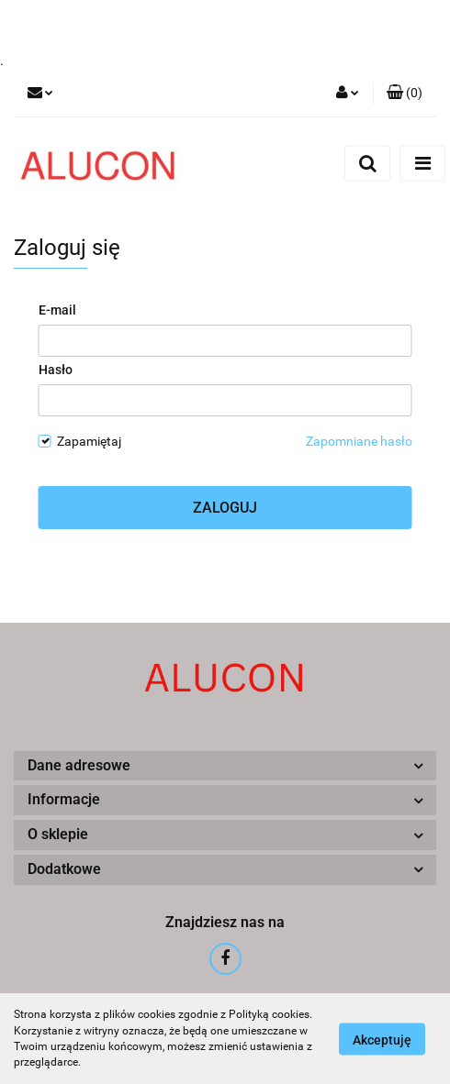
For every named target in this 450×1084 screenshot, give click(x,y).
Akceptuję (382, 1039)
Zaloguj (225, 507)
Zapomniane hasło (359, 441)
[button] (404, 93)
